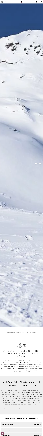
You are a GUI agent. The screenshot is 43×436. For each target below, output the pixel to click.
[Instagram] (41, 1)
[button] (2, 433)
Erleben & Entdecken (16, 332)
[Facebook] (36, 1)
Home (8, 332)
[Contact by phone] (6, 2)
